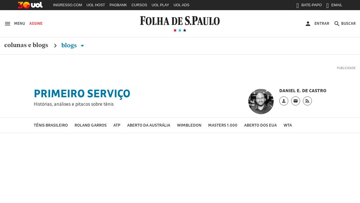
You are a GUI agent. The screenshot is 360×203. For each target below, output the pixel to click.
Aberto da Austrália (148, 125)
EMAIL (334, 6)
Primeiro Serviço (82, 93)
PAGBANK (118, 5)
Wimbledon (189, 125)
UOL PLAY (160, 5)
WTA (288, 125)
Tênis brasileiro (51, 125)
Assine (35, 23)
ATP (116, 125)
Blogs (73, 45)
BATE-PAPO (309, 6)
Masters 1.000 (222, 125)
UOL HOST (96, 5)
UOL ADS (181, 5)
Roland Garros (91, 125)
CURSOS (139, 5)
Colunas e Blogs (26, 45)
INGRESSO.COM (67, 5)
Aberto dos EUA (260, 125)
